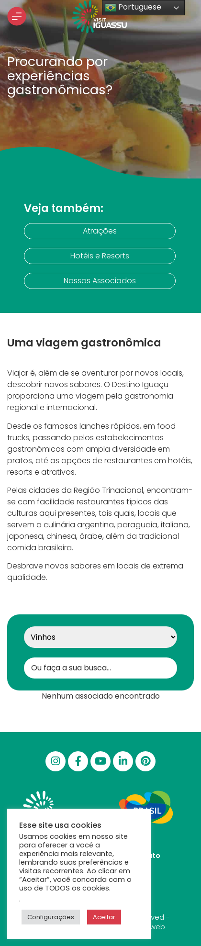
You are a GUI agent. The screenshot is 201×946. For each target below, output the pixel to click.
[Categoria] (100, 637)
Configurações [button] (50, 917)
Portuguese (133, 7)
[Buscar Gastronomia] (100, 668)
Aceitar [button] (104, 917)
